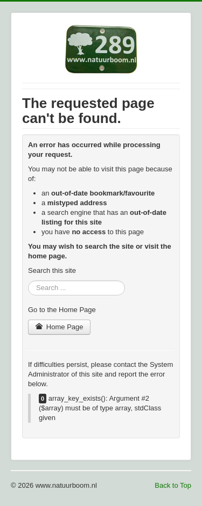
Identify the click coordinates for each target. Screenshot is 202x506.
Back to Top (173, 485)
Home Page (59, 327)
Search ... (28, 280)
